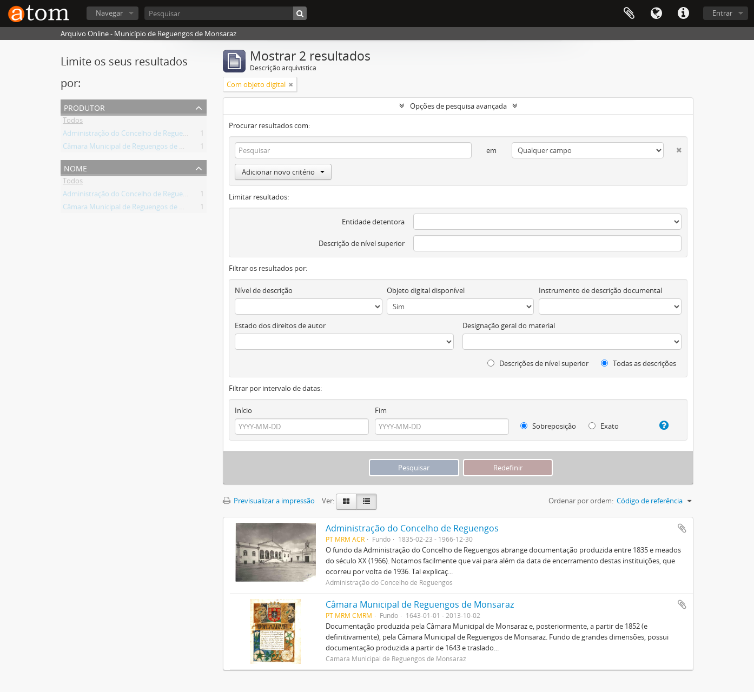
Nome (75, 167)
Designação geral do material (508, 325)
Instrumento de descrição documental (600, 290)
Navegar (109, 13)
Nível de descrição (264, 290)
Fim (381, 410)
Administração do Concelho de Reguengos (131, 135)
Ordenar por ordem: (580, 500)
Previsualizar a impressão (269, 500)
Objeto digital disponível (426, 290)
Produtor (84, 106)
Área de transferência (629, 13)
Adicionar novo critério (283, 172)
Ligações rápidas (683, 13)
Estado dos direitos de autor (280, 325)
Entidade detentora (373, 222)
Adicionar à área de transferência (682, 528)
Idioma (656, 13)
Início (243, 410)
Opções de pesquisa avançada (458, 106)
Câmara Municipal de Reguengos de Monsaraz (137, 148)
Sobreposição (548, 426)
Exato (603, 426)
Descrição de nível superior (362, 243)
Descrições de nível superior (537, 363)
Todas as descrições (638, 363)
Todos (73, 122)
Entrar (722, 13)
